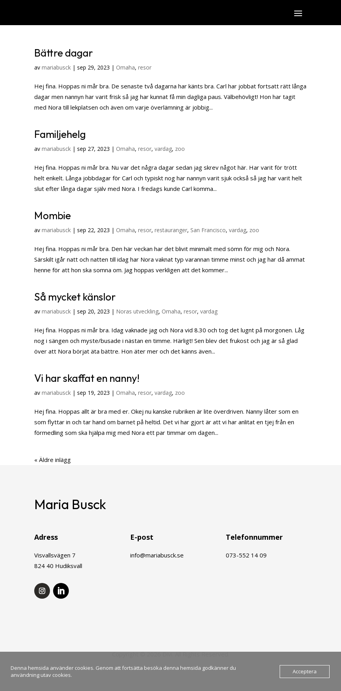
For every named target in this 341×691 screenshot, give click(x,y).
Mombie (52, 215)
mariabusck (56, 67)
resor (144, 67)
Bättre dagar (63, 52)
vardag (163, 148)
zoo (180, 148)
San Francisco (208, 230)
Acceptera (305, 671)
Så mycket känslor (75, 296)
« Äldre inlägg (52, 460)
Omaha (125, 67)
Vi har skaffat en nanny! (87, 378)
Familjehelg (60, 134)
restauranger (171, 230)
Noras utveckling (137, 311)
